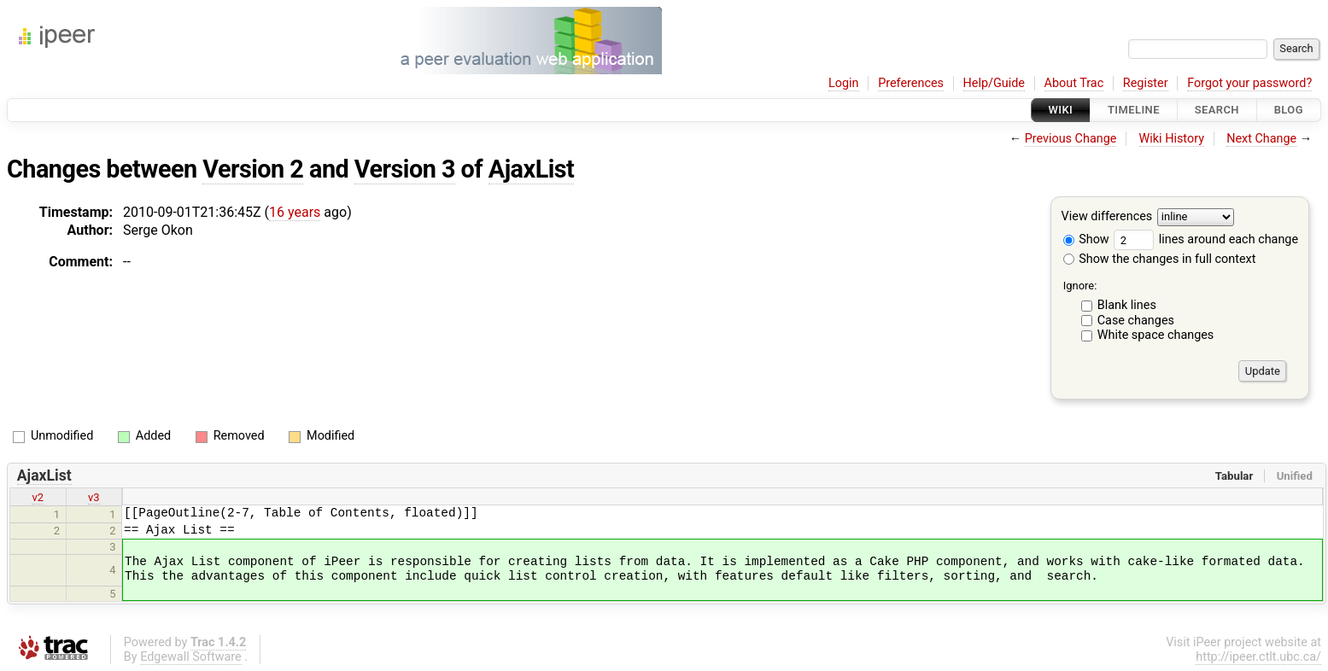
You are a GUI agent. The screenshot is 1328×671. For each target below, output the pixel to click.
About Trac (1074, 83)
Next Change (1261, 138)
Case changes (1135, 320)
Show (1086, 239)
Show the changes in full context (1159, 259)
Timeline (1134, 109)
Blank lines (1126, 305)
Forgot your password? (1249, 83)
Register (1145, 83)
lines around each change (1206, 239)
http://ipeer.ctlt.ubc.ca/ (1258, 657)
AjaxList (531, 169)
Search (1217, 109)
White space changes (1155, 335)
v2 (38, 497)
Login (843, 83)
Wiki (1061, 109)
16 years (294, 212)
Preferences (911, 83)
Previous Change (1071, 138)
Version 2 (252, 169)
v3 (94, 497)
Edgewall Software (191, 657)
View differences (1107, 217)
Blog (1288, 109)
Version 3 (404, 169)
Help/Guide (994, 83)
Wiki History (1171, 138)
